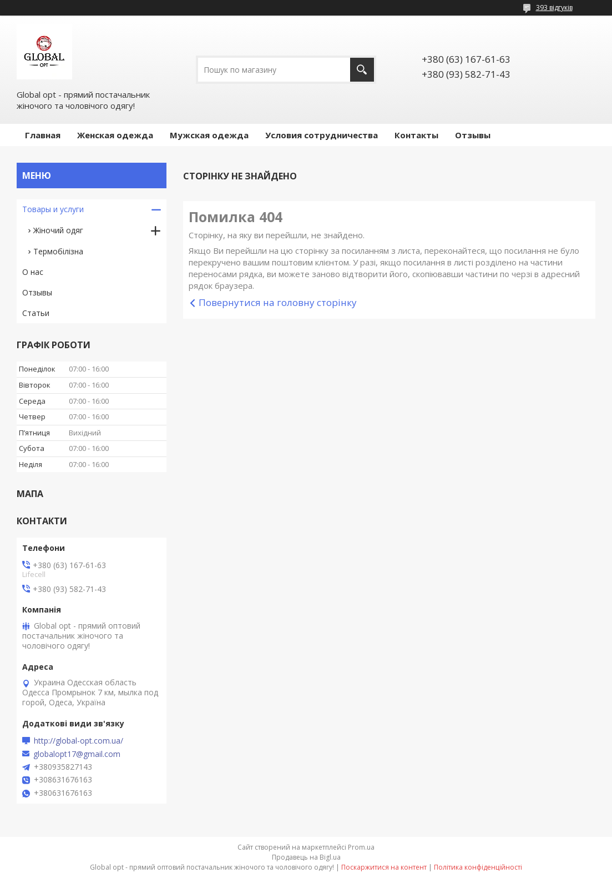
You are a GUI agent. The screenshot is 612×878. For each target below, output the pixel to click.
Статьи (35, 313)
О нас (32, 272)
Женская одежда (115, 135)
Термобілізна (58, 251)
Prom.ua (361, 847)
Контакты (416, 135)
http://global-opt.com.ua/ (78, 741)
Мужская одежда (209, 135)
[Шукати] (362, 70)
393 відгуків (554, 7)
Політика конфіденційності (478, 867)
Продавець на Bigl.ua (306, 857)
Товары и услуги (53, 209)
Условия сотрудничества (321, 135)
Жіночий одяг (58, 230)
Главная (42, 135)
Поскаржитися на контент (384, 867)
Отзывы (472, 135)
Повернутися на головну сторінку (278, 302)
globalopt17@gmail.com (76, 754)
